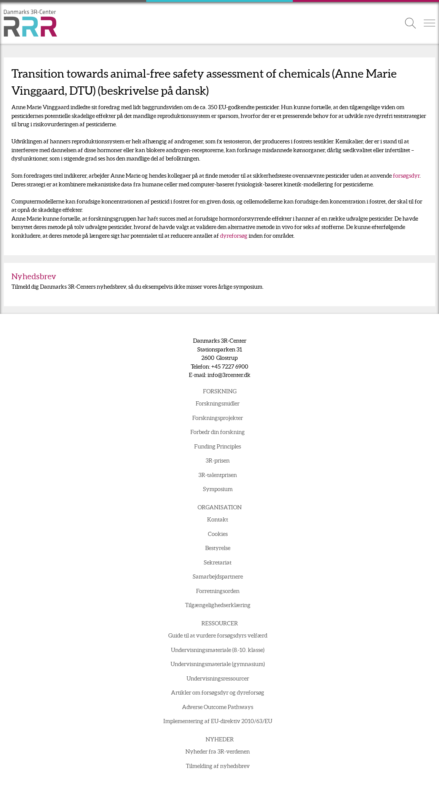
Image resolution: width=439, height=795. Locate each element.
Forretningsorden (217, 591)
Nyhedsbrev (33, 276)
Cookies (218, 534)
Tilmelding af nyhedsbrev (218, 766)
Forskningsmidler (217, 403)
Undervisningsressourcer (218, 678)
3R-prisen (218, 460)
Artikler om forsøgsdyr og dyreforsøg (217, 692)
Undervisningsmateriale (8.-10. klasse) (218, 650)
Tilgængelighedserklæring (218, 605)
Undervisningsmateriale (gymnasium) (218, 664)
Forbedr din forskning (217, 432)
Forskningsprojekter (217, 418)
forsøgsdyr (406, 175)
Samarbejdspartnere (218, 576)
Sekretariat (217, 562)
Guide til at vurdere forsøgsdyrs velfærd (217, 635)
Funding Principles (217, 446)
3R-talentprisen (217, 475)
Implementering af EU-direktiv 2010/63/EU (217, 721)
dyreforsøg (233, 235)
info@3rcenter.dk (229, 375)
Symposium (218, 489)
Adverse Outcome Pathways (217, 707)
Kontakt (217, 519)
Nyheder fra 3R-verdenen (217, 751)
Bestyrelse (217, 548)
